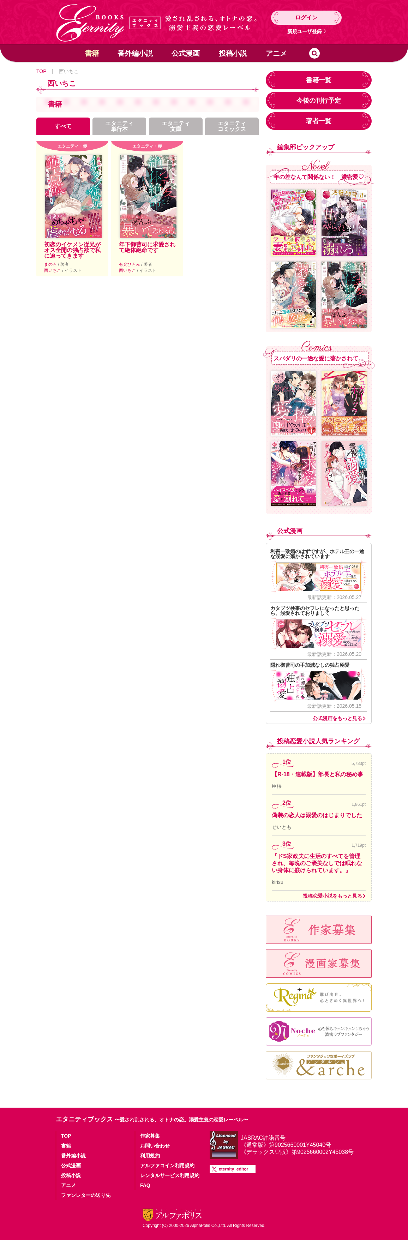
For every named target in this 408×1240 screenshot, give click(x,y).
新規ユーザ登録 (304, 31)
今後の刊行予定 (318, 100)
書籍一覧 (318, 80)
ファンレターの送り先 (85, 1195)
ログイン (306, 17)
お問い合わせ (155, 1146)
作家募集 (150, 1136)
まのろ (51, 264)
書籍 (92, 53)
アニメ (276, 53)
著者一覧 (318, 121)
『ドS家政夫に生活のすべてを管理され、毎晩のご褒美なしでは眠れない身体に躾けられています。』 (317, 863)
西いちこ (53, 270)
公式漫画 (186, 53)
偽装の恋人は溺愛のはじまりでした (317, 815)
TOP (41, 71)
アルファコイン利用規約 (167, 1165)
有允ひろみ (130, 264)
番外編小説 (135, 53)
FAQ (145, 1185)
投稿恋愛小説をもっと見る (332, 895)
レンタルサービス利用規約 (169, 1175)
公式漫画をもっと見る (337, 718)
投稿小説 (233, 53)
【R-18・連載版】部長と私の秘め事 (317, 774)
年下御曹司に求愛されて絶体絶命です (147, 247)
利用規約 (150, 1155)
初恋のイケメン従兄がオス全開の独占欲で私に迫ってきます (72, 250)
